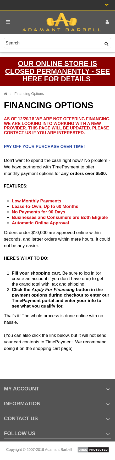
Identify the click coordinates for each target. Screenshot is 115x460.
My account (21, 388)
